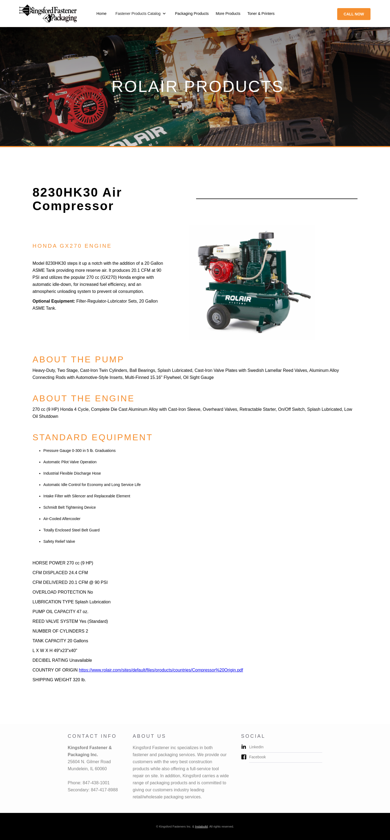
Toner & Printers (260, 13)
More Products (228, 13)
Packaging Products (192, 13)
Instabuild (201, 826)
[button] (140, 13)
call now (354, 14)
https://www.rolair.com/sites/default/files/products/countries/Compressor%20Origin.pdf (161, 670)
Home (101, 13)
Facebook (257, 757)
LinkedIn (256, 747)
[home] (48, 13)
